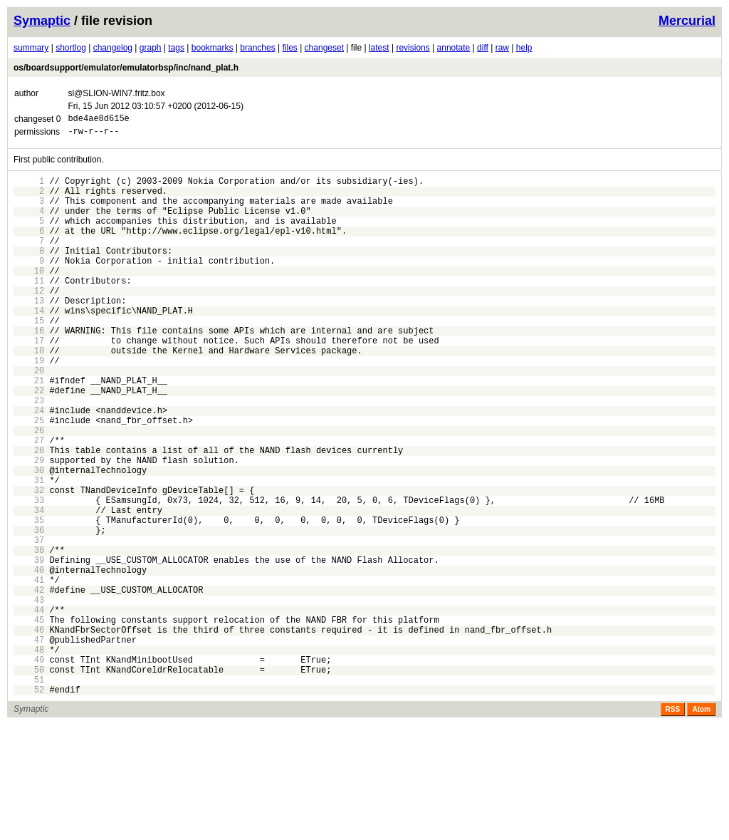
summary (31, 48)
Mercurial (687, 21)
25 (29, 478)
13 (29, 332)
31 (29, 550)
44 (29, 708)
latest (379, 48)
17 (29, 381)
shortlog (71, 48)
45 (29, 720)
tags (176, 48)
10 (29, 296)
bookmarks (213, 48)
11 (29, 308)
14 (29, 344)
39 (29, 647)
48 (29, 756)
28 (29, 514)
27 (29, 502)
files (289, 48)
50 (29, 780)
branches (257, 48)
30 (29, 538)
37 (29, 623)
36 (29, 611)
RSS (673, 825)
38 (29, 635)
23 (29, 453)
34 (29, 587)
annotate (454, 48)
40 (29, 659)
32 (29, 562)
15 (29, 357)
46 (29, 732)
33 (29, 575)
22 (29, 441)
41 (29, 671)
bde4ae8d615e (98, 120)
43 (29, 696)
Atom (701, 825)
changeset (324, 48)
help (524, 48)
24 (29, 466)
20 (29, 417)
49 (29, 768)
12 (29, 320)
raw (502, 48)
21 (29, 429)
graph (151, 48)
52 (29, 805)
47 (29, 744)
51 (29, 793)
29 (29, 526)
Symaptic (42, 21)
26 (29, 490)
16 (29, 369)
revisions (412, 48)
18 (29, 393)
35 (29, 599)
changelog (112, 48)
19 (29, 405)
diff (482, 48)
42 (29, 684)
